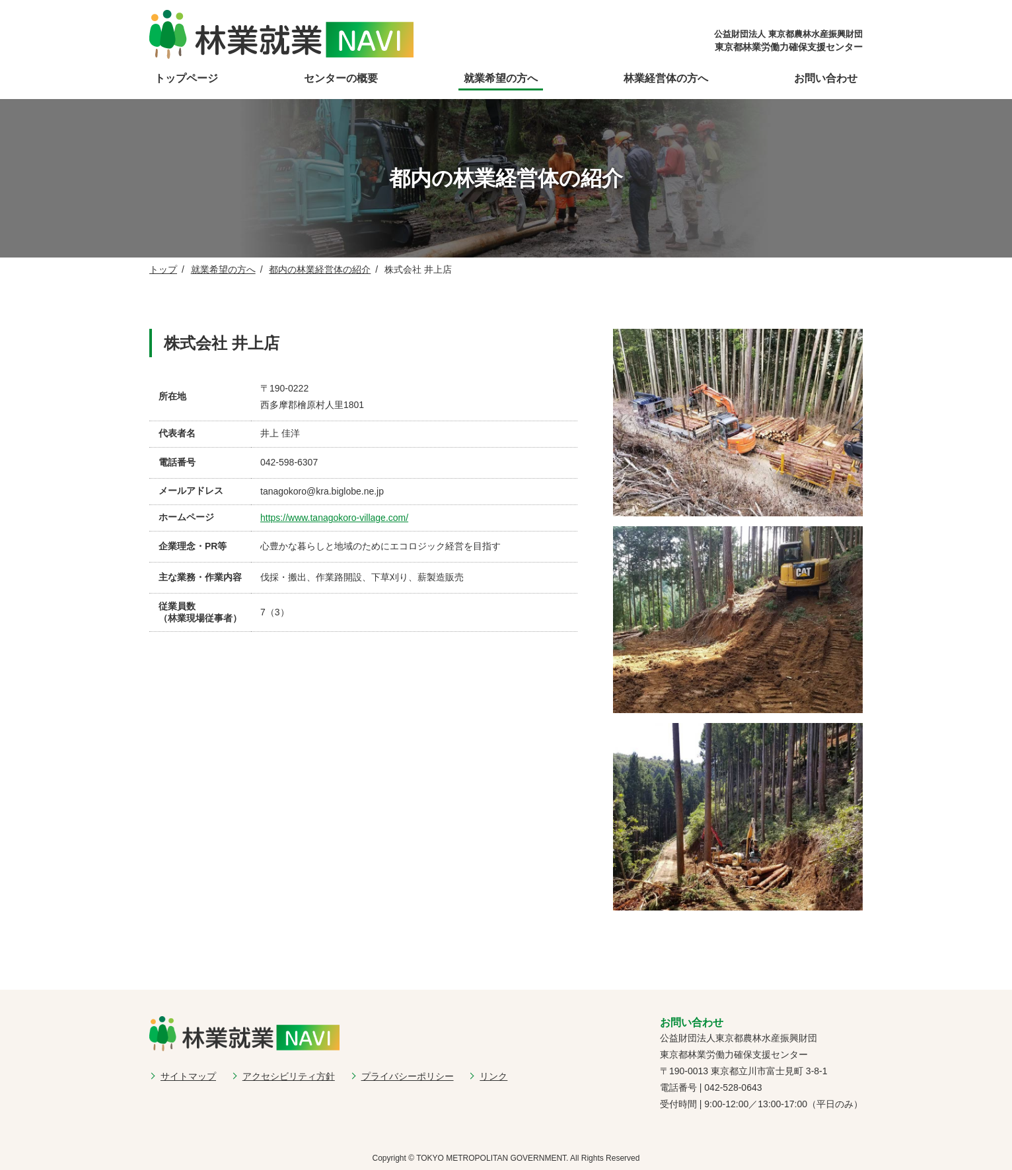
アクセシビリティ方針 (288, 1076)
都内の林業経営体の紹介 (320, 269)
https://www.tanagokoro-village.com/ (334, 517)
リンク (493, 1076)
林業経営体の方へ (666, 78)
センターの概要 (341, 78)
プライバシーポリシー (407, 1076)
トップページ (186, 78)
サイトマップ (188, 1076)
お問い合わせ (825, 78)
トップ (163, 269)
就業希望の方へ (501, 78)
